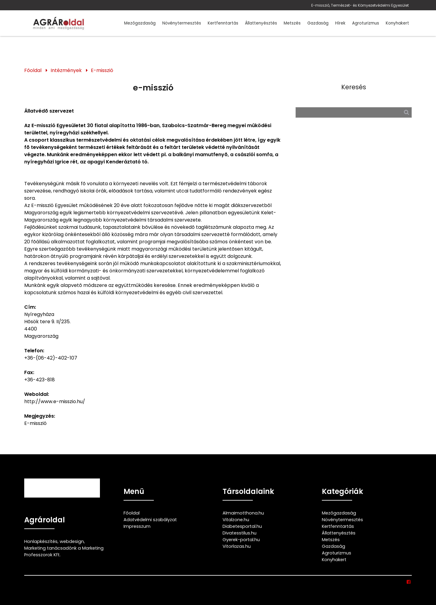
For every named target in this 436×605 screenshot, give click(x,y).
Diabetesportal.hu (242, 526)
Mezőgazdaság (140, 23)
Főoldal (32, 70)
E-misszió (102, 70)
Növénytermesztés (181, 23)
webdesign (72, 541)
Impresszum (137, 526)
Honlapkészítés (41, 541)
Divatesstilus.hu (239, 533)
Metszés (292, 23)
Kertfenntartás (223, 23)
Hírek (340, 23)
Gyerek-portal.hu (241, 540)
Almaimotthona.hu (243, 513)
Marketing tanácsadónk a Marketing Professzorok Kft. (64, 551)
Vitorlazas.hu (237, 546)
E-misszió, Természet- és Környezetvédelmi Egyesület (360, 5)
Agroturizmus (365, 23)
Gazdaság (318, 23)
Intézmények (66, 70)
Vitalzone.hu (236, 520)
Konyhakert (397, 23)
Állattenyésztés (261, 23)
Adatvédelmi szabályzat (150, 520)
